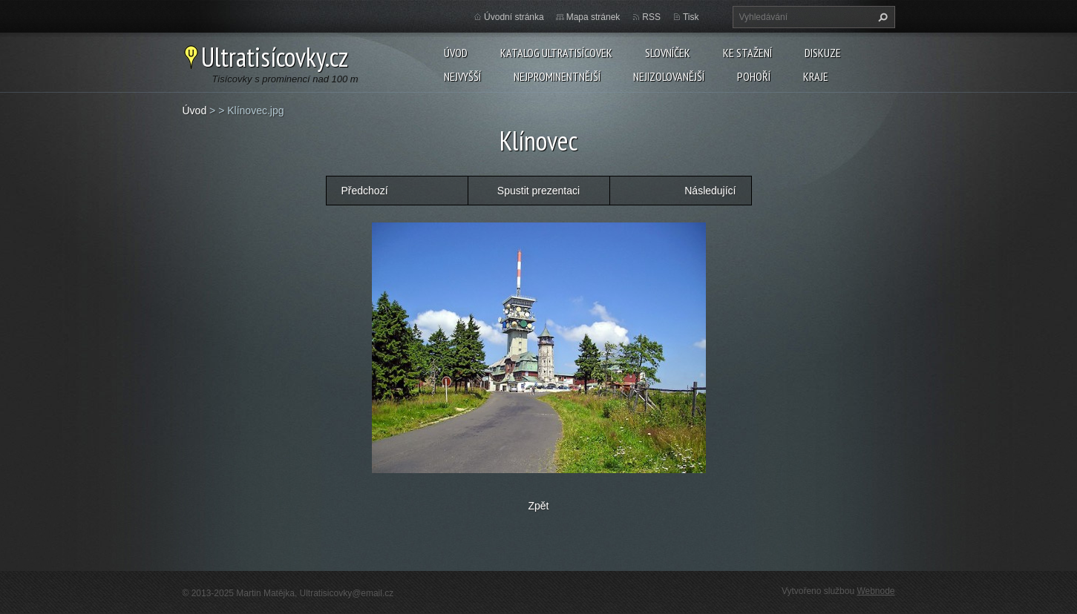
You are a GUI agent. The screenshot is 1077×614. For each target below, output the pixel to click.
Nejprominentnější (557, 76)
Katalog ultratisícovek (556, 52)
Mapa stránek (593, 17)
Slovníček (667, 52)
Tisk (691, 17)
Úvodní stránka (514, 17)
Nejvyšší (462, 76)
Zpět (538, 506)
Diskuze (823, 52)
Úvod (456, 52)
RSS (651, 17)
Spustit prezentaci (538, 191)
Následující (710, 191)
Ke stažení (747, 52)
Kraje (815, 76)
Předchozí (364, 191)
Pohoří (753, 76)
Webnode (875, 591)
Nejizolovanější (668, 76)
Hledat (881, 17)
